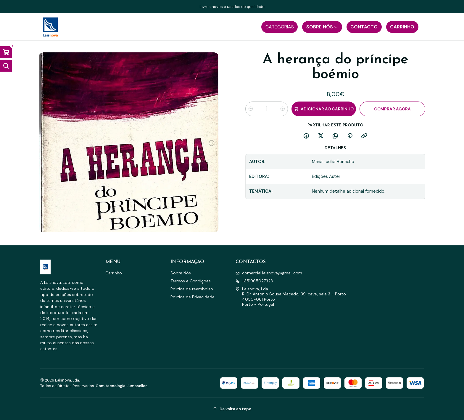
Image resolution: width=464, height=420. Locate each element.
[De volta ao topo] (232, 409)
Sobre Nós (180, 273)
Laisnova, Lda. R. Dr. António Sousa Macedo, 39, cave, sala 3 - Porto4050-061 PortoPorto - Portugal (291, 296)
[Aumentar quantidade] (283, 109)
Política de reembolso (191, 289)
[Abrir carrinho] (6, 52)
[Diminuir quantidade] (251, 109)
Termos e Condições (190, 281)
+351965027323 (254, 281)
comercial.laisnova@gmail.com (269, 273)
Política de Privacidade (192, 297)
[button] (279, 27)
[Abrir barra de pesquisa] (6, 66)
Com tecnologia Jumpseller (121, 385)
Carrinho (113, 273)
